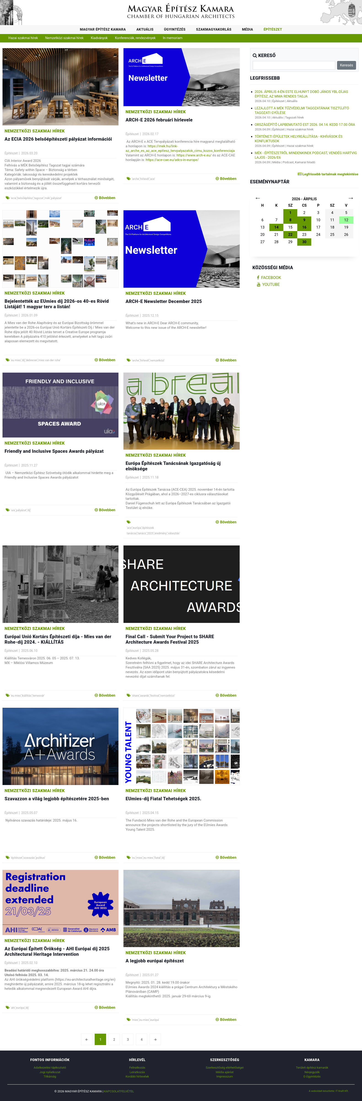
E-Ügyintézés (312, 1076)
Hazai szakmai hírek (23, 38)
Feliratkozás (137, 1067)
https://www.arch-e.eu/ (194, 155)
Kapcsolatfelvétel (119, 1091)
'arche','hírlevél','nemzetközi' (148, 360)
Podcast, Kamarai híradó (299, 162)
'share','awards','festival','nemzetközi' (153, 695)
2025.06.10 (29, 651)
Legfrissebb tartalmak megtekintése (328, 174)
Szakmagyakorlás (213, 29)
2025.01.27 (150, 975)
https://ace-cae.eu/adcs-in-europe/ (172, 160)
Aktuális (144, 29)
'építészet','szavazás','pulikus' (28, 857)
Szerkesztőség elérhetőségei (225, 1067)
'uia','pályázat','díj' (21, 510)
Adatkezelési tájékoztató (50, 1067)
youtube (268, 284)
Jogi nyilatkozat (50, 1072)
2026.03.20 (29, 153)
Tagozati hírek (294, 117)
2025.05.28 (150, 651)
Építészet (273, 29)
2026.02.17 (150, 134)
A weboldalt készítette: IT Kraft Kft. (329, 1091)
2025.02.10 (29, 963)
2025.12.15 (150, 315)
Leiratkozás (137, 1072)
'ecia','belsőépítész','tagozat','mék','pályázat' (36, 198)
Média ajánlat (225, 1072)
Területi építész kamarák (312, 1067)
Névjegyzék (312, 1072)
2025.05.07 (29, 813)
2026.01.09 (29, 315)
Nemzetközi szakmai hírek (64, 38)
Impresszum (225, 1076)
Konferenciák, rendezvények (135, 38)
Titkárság (50, 1076)
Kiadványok (99, 38)
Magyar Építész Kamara (103, 29)
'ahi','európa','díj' (20, 1007)
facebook (269, 277)
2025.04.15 (150, 813)
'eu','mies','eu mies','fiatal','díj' (148, 857)
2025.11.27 (29, 465)
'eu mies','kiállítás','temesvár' (28, 695)
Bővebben (105, 198)
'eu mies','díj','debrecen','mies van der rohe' (36, 360)
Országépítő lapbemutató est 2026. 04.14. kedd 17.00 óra (305, 125)
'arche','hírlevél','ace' (143, 179)
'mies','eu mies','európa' (145, 1020)
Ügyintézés (174, 29)
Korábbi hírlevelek (137, 1076)
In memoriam (172, 38)
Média (247, 29)
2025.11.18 (150, 477)
